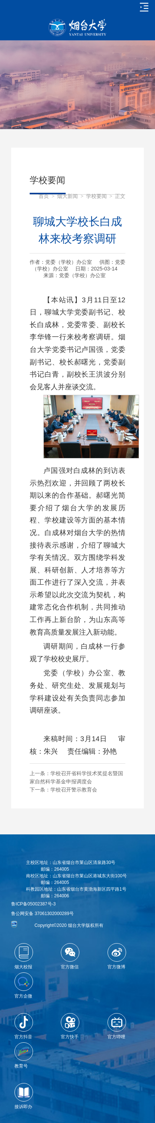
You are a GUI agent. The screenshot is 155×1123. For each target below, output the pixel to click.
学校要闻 (96, 196)
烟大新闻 (67, 196)
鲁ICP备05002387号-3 (33, 904)
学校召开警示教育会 (73, 790)
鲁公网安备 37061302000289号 (42, 913)
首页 (44, 196)
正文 (120, 196)
